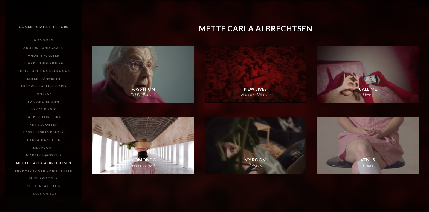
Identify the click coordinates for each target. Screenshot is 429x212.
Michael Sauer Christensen (44, 170)
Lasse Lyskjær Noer (43, 132)
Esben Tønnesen (43, 78)
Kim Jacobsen (44, 124)
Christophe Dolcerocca (43, 71)
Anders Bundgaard (43, 48)
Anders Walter (44, 55)
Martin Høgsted (43, 155)
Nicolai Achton (44, 186)
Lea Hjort (43, 147)
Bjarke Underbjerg (44, 63)
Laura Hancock (43, 140)
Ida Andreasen (43, 101)
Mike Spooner (43, 178)
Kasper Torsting (44, 117)
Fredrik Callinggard (43, 86)
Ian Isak (44, 94)
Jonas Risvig (43, 109)
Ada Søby (44, 40)
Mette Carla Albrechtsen (43, 163)
